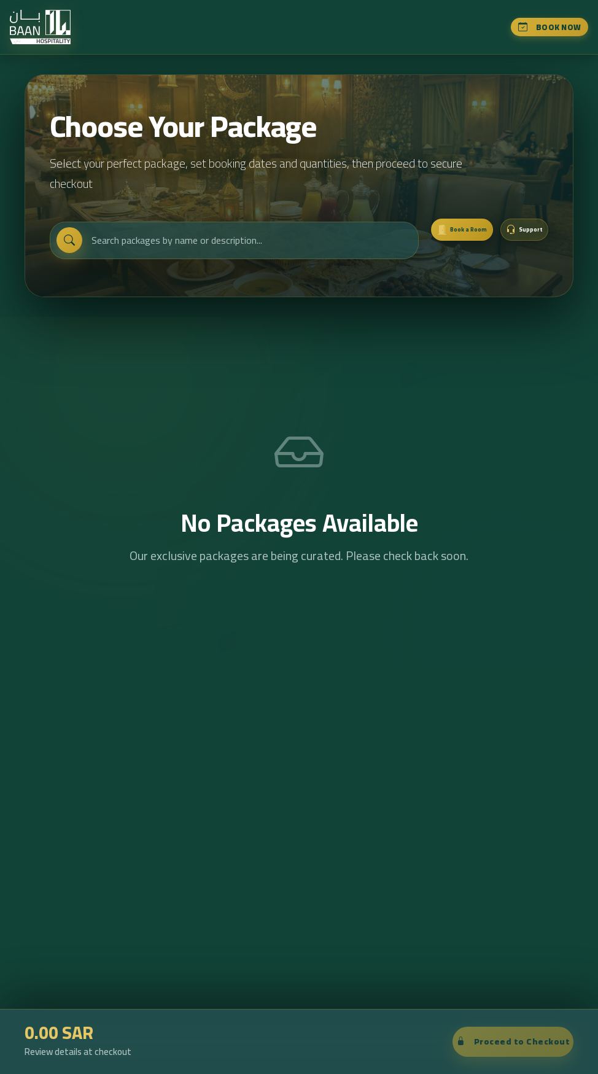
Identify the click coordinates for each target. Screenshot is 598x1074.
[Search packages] (224, 253)
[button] (511, 242)
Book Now (549, 31)
